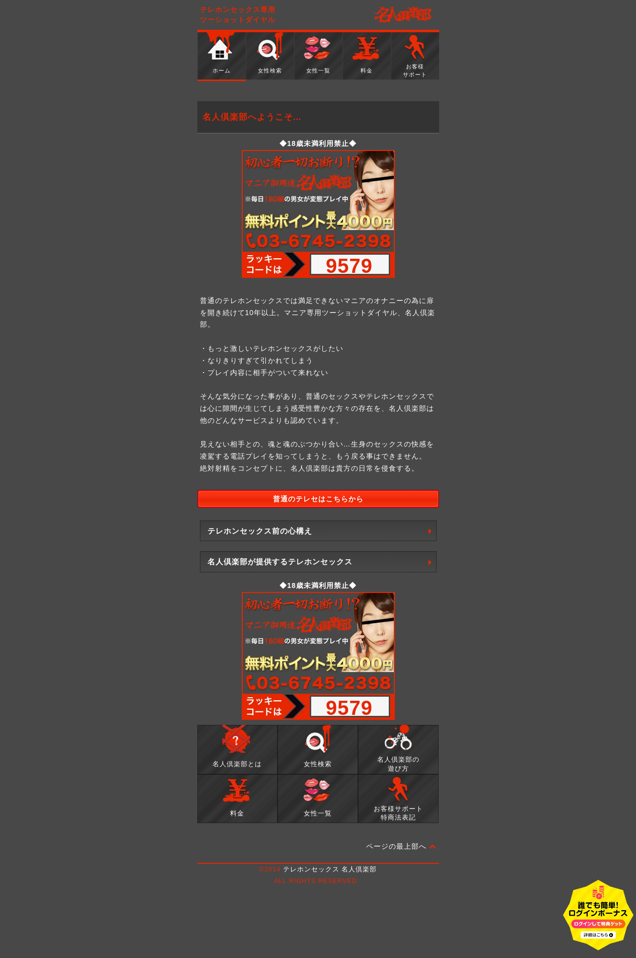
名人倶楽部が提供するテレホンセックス (279, 561)
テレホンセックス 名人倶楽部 (330, 869)
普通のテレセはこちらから (318, 499)
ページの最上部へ (401, 847)
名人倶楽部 (404, 15)
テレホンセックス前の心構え (259, 531)
